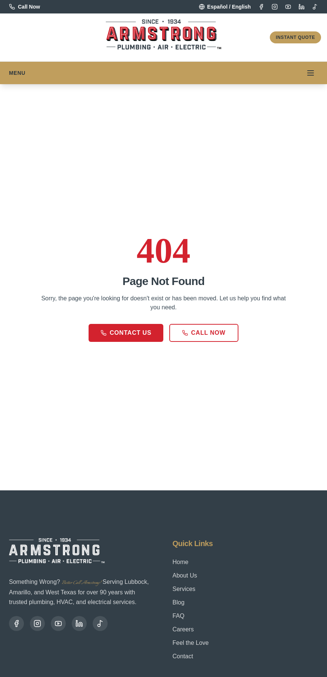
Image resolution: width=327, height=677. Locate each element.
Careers (183, 629)
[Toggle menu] (310, 72)
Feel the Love (191, 643)
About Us (185, 575)
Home (181, 562)
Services (184, 589)
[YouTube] (288, 7)
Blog (179, 602)
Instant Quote (295, 37)
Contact (183, 656)
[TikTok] (315, 7)
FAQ (179, 616)
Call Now (203, 333)
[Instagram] (275, 7)
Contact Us (126, 333)
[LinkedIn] (302, 7)
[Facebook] (261, 7)
